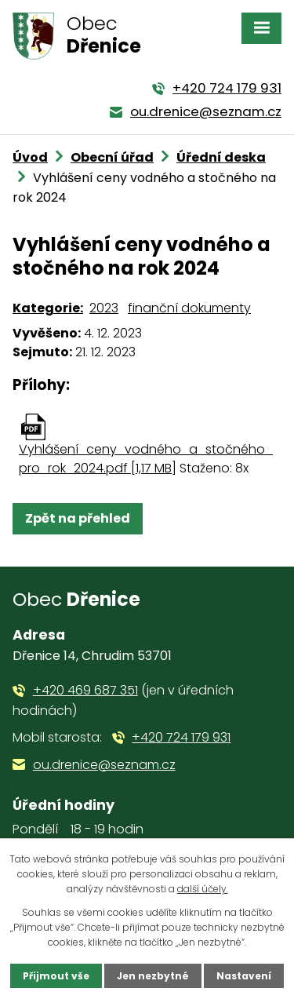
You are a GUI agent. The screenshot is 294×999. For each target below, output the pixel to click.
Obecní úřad (112, 157)
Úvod (30, 157)
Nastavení (243, 976)
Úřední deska (221, 157)
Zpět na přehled (77, 518)
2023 (103, 308)
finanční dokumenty (189, 308)
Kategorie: (48, 308)
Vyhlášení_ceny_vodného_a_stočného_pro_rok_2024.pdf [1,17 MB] (146, 458)
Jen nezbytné (153, 976)
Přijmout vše (56, 976)
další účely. (202, 888)
